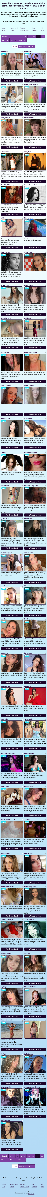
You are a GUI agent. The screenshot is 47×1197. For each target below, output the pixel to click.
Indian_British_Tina (8, 819)
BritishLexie (28, 786)
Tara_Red (27, 152)
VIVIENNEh (28, 719)
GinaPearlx (28, 252)
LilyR (3, 218)
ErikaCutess (28, 1054)
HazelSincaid (29, 753)
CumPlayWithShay (7, 185)
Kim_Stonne (5, 252)
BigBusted (4, 51)
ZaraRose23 (28, 553)
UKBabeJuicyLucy (31, 485)
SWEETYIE (5, 285)
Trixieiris (27, 954)
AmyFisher (5, 719)
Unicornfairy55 (6, 385)
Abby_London (29, 385)
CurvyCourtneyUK (30, 352)
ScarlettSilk (5, 352)
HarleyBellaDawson (31, 85)
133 (20, 40)
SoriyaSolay (5, 786)
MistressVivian (6, 1087)
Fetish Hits (31, 1194)
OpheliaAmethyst (7, 920)
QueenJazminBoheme (32, 185)
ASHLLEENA (29, 418)
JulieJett (27, 819)
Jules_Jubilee (29, 920)
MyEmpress (5, 987)
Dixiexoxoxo (5, 1120)
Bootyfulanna (29, 619)
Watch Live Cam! (12, 81)
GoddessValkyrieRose (32, 1087)
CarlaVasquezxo (30, 886)
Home (15, 46)
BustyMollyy (5, 118)
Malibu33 (27, 318)
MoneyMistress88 (30, 452)
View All (5, 36)
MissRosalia (5, 586)
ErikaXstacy (28, 853)
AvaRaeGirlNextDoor (8, 753)
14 (3, 40)
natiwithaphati (29, 118)
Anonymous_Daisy (7, 886)
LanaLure (4, 619)
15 (7, 40)
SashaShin (28, 519)
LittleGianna (5, 152)
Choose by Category (26, 46)
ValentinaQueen (6, 553)
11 (34, 36)
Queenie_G (5, 519)
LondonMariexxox (30, 1020)
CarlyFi (3, 452)
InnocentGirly (6, 954)
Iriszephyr (4, 653)
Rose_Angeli (5, 853)
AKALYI (3, 1054)
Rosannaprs (28, 285)
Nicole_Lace (28, 218)
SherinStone (5, 418)
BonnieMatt (28, 51)
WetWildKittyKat (30, 987)
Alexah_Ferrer (6, 85)
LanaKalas (28, 653)
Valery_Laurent (6, 1020)
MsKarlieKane (6, 318)
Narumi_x (27, 686)
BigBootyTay (5, 686)
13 (43, 36)
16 (12, 40)
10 (30, 36)
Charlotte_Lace (29, 586)
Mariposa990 (5, 485)
